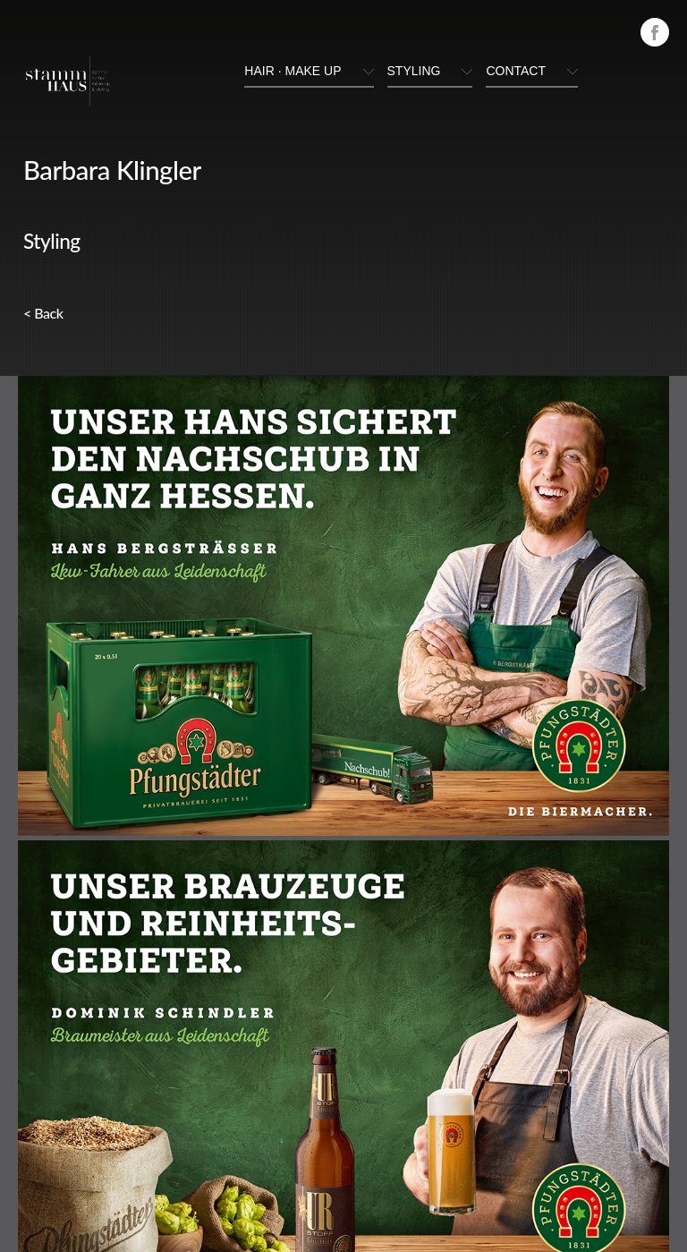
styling (414, 71)
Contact (516, 71)
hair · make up (292, 71)
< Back (43, 312)
